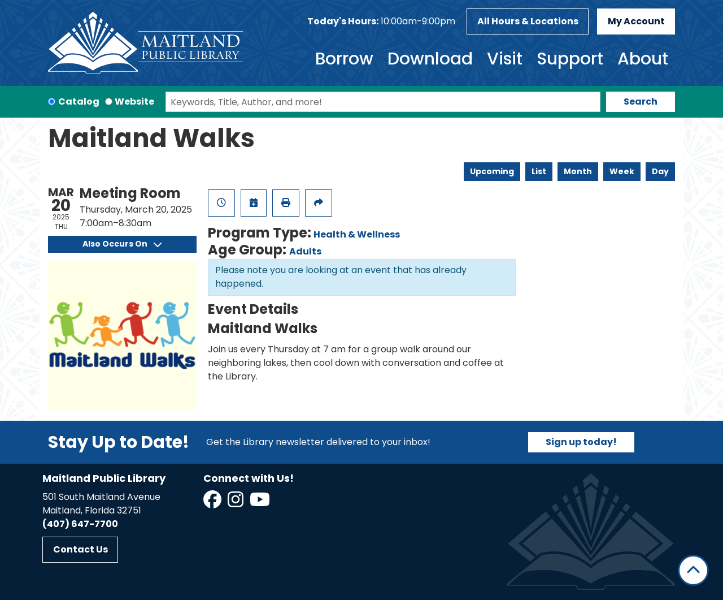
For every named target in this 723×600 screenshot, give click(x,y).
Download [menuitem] (430, 59)
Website (134, 101)
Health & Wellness (356, 234)
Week (621, 171)
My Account (636, 21)
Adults (305, 251)
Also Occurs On (122, 243)
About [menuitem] (642, 59)
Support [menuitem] (570, 59)
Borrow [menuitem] (344, 59)
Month (578, 171)
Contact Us (80, 549)
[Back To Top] (693, 570)
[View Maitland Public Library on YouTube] (261, 503)
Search (640, 101)
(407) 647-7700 (80, 523)
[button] (381, 21)
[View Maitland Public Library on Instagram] (236, 503)
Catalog (78, 101)
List (539, 171)
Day (660, 171)
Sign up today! (581, 441)
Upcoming (492, 171)
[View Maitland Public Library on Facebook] (213, 503)
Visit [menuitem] (504, 59)
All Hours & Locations (527, 21)
